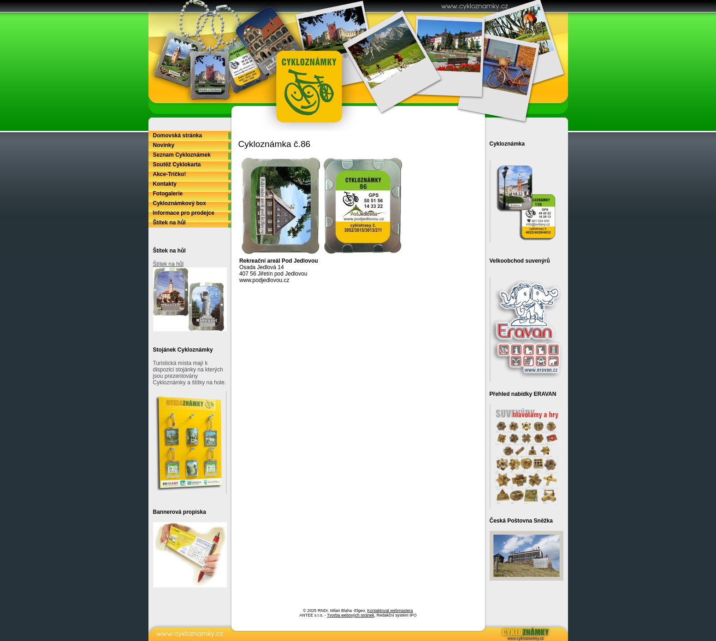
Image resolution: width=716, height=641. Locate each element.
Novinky (164, 145)
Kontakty (165, 184)
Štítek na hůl (169, 222)
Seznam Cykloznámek (182, 155)
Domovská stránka (177, 135)
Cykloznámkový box (179, 203)
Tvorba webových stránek (350, 615)
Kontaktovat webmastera (390, 610)
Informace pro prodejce (183, 213)
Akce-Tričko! (169, 174)
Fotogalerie (168, 193)
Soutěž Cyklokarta (177, 164)
